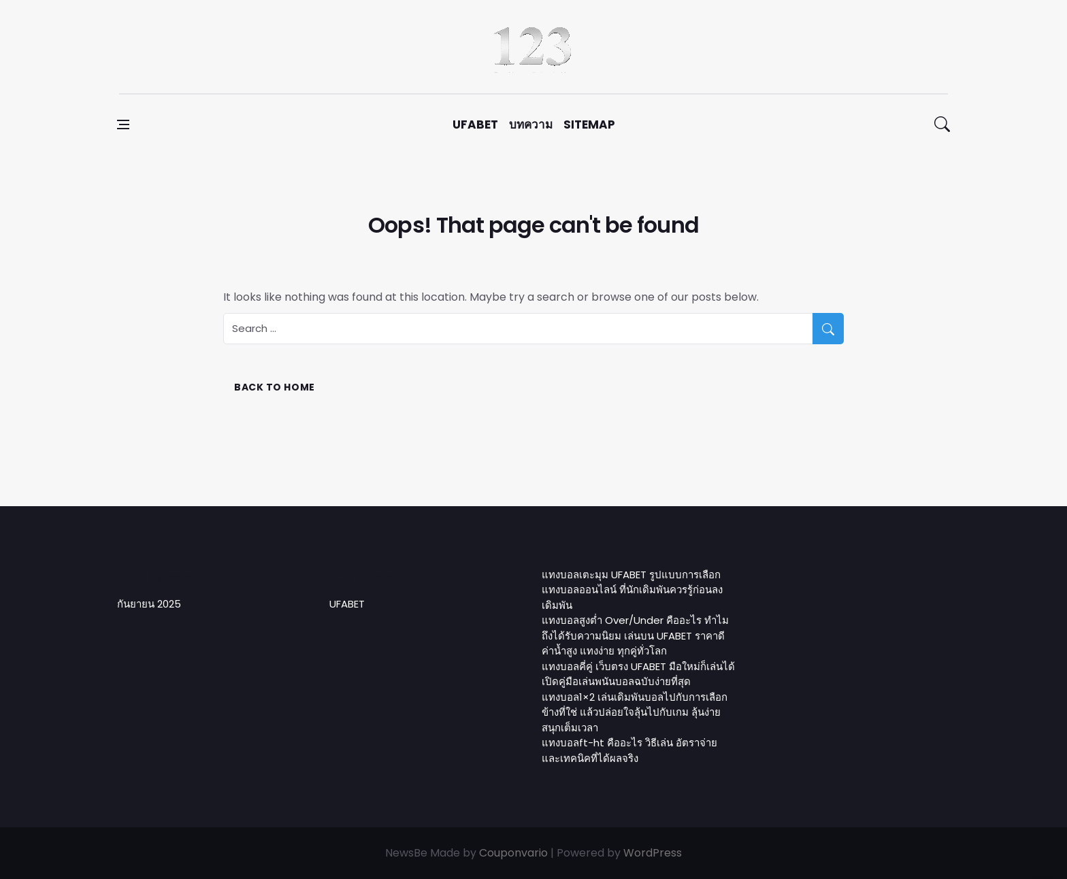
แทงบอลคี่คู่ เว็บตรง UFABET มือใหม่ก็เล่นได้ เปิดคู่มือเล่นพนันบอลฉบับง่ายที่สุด (638, 674)
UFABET (475, 124)
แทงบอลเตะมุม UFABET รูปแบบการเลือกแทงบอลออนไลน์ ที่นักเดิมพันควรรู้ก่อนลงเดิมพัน (632, 589)
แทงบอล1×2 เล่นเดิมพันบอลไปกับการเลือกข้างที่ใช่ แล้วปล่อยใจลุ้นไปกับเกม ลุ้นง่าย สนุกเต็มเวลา (634, 712)
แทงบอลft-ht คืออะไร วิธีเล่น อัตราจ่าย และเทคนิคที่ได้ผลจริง (629, 750)
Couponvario (513, 853)
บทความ (531, 124)
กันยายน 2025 (149, 604)
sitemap (589, 124)
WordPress (652, 853)
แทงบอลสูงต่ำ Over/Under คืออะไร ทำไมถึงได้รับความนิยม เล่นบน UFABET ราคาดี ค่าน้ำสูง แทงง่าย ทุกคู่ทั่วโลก (635, 635)
